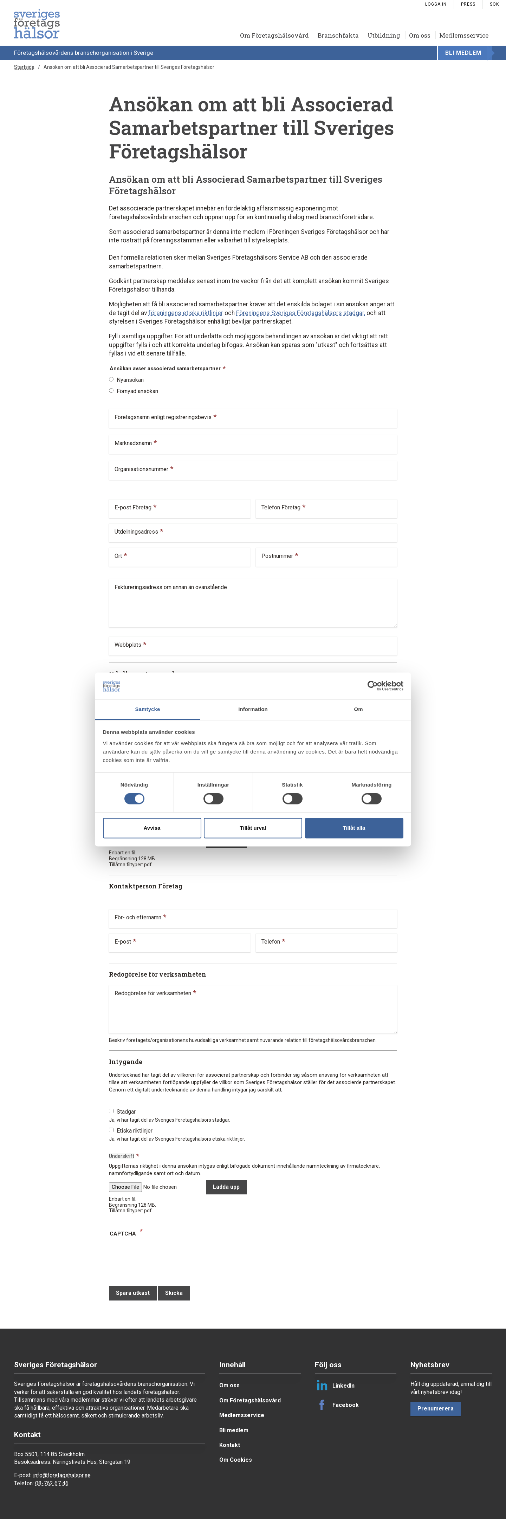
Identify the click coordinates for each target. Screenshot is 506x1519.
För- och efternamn (138, 918)
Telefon (270, 942)
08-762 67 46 (52, 1483)
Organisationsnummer (141, 470)
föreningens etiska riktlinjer (185, 313)
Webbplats (128, 646)
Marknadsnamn (133, 444)
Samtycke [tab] (147, 709)
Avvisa (152, 828)
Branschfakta (338, 35)
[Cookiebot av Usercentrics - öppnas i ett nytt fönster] (372, 686)
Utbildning (384, 35)
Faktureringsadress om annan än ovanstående (171, 588)
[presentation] (162, 1258)
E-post (123, 942)
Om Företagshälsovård (274, 35)
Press (468, 4)
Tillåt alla (354, 828)
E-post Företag (133, 508)
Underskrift (121, 1156)
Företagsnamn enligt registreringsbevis (163, 418)
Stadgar (126, 1111)
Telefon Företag (280, 508)
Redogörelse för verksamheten (153, 994)
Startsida (24, 67)
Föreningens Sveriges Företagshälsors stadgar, (300, 313)
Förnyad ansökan (137, 391)
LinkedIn (335, 1385)
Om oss (419, 35)
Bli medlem (463, 53)
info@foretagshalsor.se (62, 1475)
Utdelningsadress (136, 532)
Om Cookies (235, 1459)
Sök (494, 4)
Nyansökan (130, 380)
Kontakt (229, 1445)
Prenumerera (435, 1408)
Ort (118, 557)
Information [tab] (253, 709)
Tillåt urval (253, 828)
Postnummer (277, 557)
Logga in (436, 4)
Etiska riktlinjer (135, 1130)
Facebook (337, 1405)
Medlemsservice (463, 35)
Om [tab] (358, 709)
